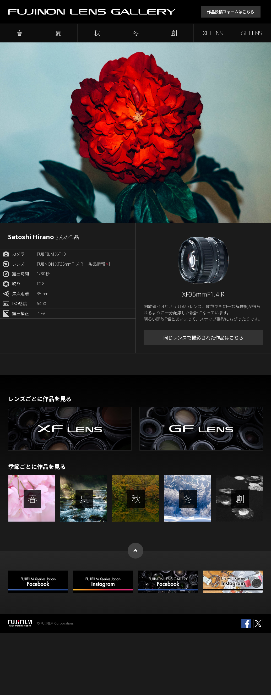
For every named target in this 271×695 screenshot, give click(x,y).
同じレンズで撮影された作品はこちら (203, 338)
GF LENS (251, 33)
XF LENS (213, 33)
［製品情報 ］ (98, 264)
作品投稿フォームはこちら (230, 11)
